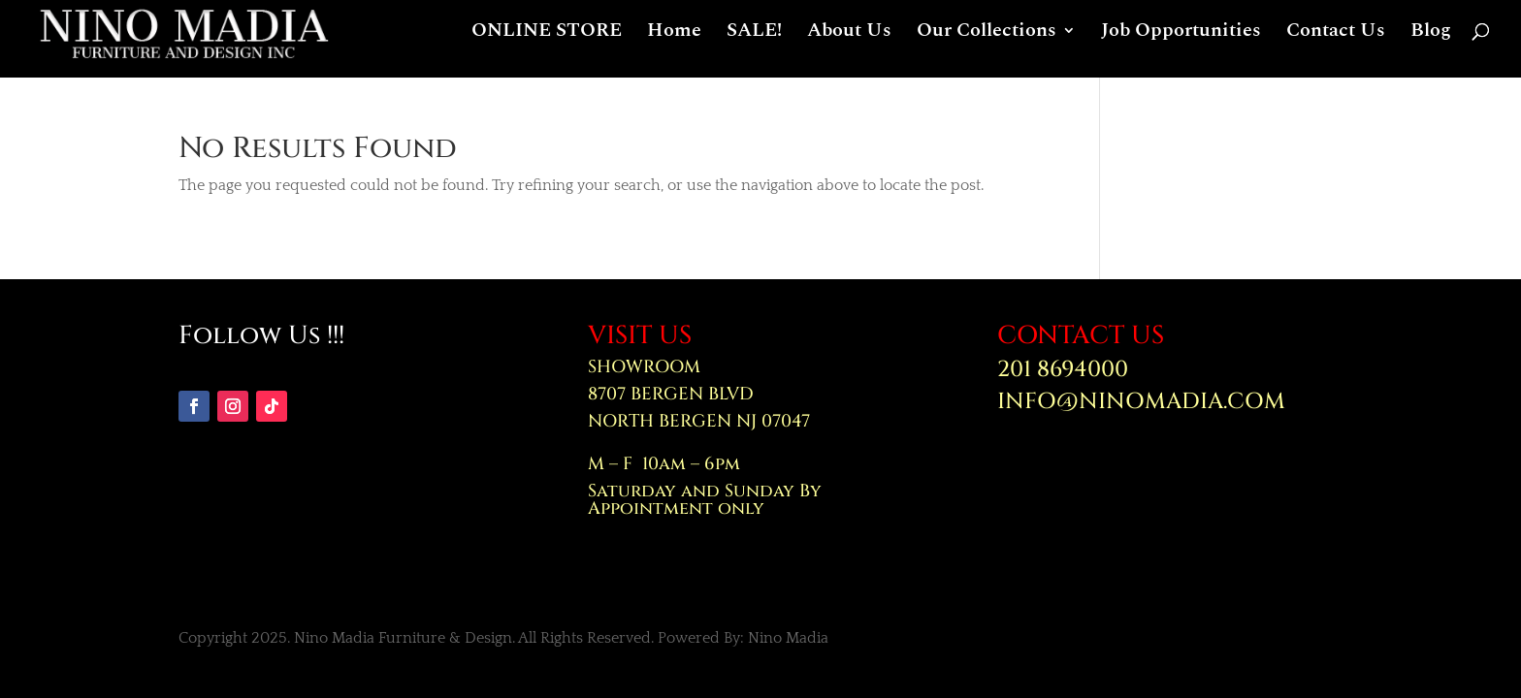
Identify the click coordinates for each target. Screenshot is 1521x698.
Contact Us (1335, 40)
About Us (849, 40)
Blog (1430, 40)
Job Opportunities (1181, 40)
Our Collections (986, 40)
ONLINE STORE (546, 40)
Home (674, 40)
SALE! (754, 40)
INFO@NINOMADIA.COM (1141, 402)
